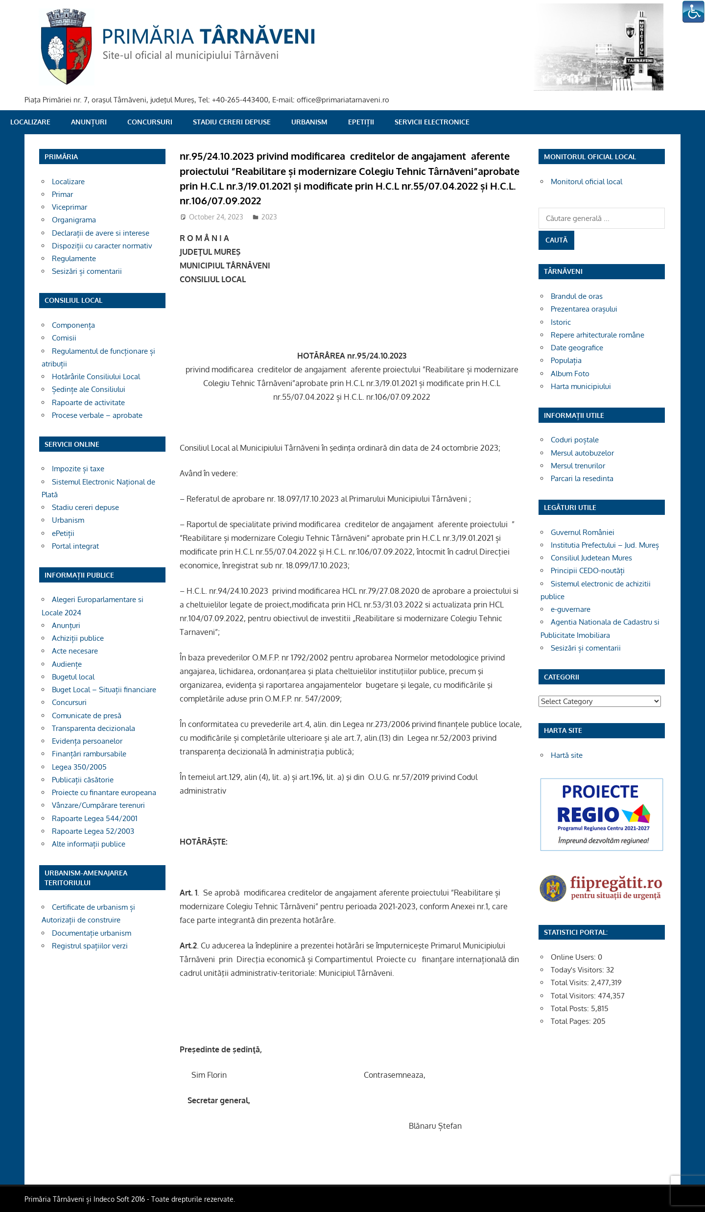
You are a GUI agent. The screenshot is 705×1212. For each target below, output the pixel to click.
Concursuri (149, 122)
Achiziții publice (78, 638)
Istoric (561, 322)
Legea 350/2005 (79, 767)
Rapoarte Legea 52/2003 (93, 831)
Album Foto (570, 373)
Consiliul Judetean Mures (591, 557)
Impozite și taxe (78, 468)
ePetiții (361, 122)
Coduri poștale (575, 439)
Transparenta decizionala (93, 728)
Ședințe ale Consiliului (88, 389)
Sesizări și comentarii (87, 271)
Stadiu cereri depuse (232, 122)
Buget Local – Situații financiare (104, 689)
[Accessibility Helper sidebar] (693, 12)
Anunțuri (89, 122)
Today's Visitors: (578, 969)
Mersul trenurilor (578, 465)
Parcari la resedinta (582, 478)
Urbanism (309, 122)
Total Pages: (572, 1021)
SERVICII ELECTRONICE (432, 122)
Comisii (64, 337)
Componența (73, 325)
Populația (566, 360)
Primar (62, 194)
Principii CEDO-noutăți (588, 570)
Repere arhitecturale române (597, 334)
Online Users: (574, 957)
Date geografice (577, 347)
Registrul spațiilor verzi (90, 945)
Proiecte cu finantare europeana (104, 792)
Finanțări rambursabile (89, 753)
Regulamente (74, 258)
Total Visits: (571, 982)
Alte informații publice (88, 843)
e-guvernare (570, 609)
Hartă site (567, 755)
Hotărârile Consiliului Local (96, 376)
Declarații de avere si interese (100, 233)
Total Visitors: (574, 995)
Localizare (30, 122)
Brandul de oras (577, 296)
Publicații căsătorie (83, 779)
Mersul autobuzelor (582, 453)
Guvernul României (582, 532)
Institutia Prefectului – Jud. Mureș (605, 545)
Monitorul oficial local (586, 181)
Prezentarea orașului (584, 309)
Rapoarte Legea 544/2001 (95, 818)
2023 (269, 217)
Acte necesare (75, 650)
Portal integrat (75, 546)
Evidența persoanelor (87, 741)
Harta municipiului (581, 386)
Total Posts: (571, 1008)
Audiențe (67, 664)
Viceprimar (69, 207)
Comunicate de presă (86, 715)
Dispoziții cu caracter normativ (102, 245)
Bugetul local (73, 676)
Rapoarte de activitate (88, 402)
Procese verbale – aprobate (97, 415)
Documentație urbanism (91, 933)
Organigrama (74, 219)
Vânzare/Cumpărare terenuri (98, 805)
